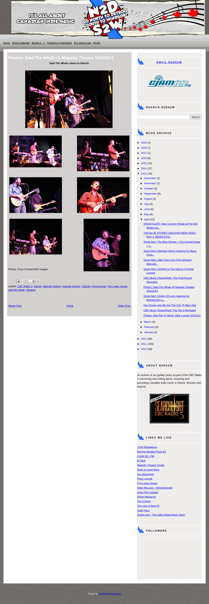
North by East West (148, 469)
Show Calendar (21, 42)
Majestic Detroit (52, 286)
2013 (144, 173)
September (150, 193)
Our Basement (145, 474)
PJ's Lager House (147, 483)
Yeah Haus (143, 510)
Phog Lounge (144, 478)
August (148, 198)
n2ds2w (86, 286)
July (146, 203)
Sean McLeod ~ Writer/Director (155, 487)
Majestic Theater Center (151, 465)
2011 (144, 343)
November (150, 183)
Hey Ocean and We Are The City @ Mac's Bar (170, 305)
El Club (141, 460)
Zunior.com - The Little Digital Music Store (161, 514)
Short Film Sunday (147, 492)
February (149, 327)
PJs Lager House (117, 286)
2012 (144, 338)
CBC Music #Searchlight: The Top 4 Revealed (170, 310)
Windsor (31, 289)
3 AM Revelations (147, 447)
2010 (144, 349)
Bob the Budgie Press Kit (151, 451)
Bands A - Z (38, 42)
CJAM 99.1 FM (145, 456)
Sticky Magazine (146, 496)
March (147, 321)
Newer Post (15, 305)
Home (6, 42)
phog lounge (99, 286)
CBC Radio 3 (24, 286)
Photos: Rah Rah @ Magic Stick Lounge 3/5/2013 (172, 315)
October (148, 188)
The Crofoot (144, 501)
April (146, 219)
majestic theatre (71, 286)
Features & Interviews (59, 42)
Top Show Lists (82, 42)
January (148, 332)
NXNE (96, 42)
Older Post (124, 305)
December (150, 178)
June (147, 209)
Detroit (37, 286)
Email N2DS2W (169, 62)
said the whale (16, 289)
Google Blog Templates (109, 593)
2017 (144, 152)
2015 (144, 163)
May (146, 214)
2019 (144, 142)
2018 (144, 147)
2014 (144, 168)
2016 (144, 158)
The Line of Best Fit (148, 505)
